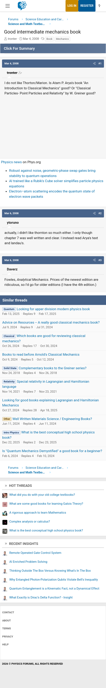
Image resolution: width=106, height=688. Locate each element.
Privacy (7, 636)
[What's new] (99, 6)
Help (5, 644)
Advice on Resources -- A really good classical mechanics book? (51, 322)
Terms (6, 628)
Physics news (11, 162)
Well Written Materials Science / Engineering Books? (52, 419)
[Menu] (7, 5)
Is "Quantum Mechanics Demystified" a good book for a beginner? (52, 451)
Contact (8, 612)
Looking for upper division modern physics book (53, 309)
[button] (94, 63)
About (6, 620)
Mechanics (62, 38)
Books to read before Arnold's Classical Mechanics (41, 354)
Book (49, 38)
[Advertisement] (53, 125)
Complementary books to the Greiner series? (52, 368)
